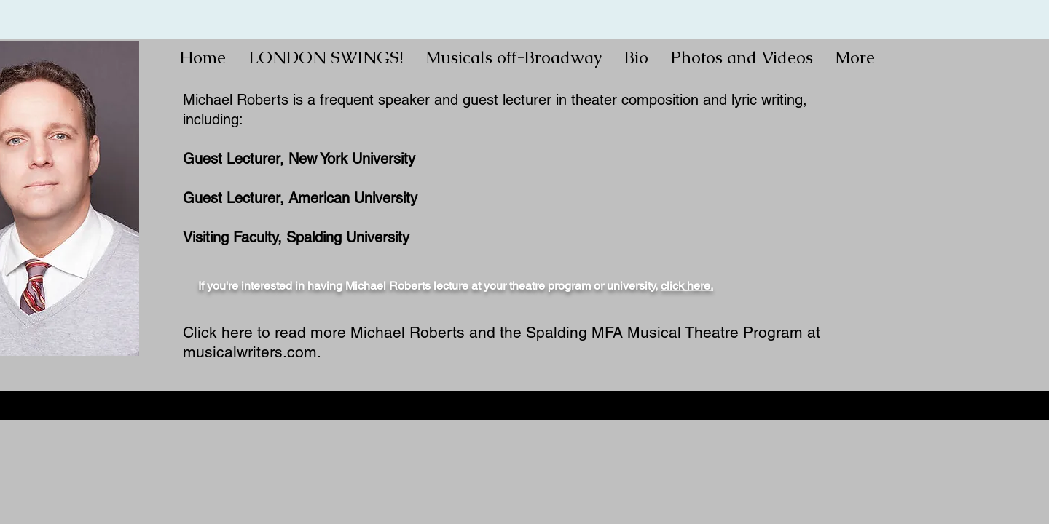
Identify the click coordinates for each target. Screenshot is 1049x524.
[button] (514, 57)
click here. (687, 286)
